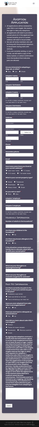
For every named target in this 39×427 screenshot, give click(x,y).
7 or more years (25, 174)
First (7, 83)
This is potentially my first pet (18, 298)
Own (16, 194)
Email (8, 160)
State (21, 136)
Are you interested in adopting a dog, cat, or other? (18, 70)
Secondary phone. (12, 152)
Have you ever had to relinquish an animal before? (19, 312)
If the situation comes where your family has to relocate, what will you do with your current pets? (19, 249)
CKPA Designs (30, 424)
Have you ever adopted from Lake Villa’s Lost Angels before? (18, 303)
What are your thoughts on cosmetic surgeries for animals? (18, 275)
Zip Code (8, 142)
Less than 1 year (13, 171)
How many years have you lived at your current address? (18, 168)
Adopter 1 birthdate (13, 86)
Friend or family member (16, 326)
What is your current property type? (19, 179)
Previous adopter (25, 329)
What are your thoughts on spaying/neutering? (16, 266)
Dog (9, 73)
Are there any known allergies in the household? (19, 239)
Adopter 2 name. (12, 94)
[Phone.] (19, 148)
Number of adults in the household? (19, 222)
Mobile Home (12, 188)
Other (23, 73)
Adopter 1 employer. (14, 199)
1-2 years (26, 171)
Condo (22, 185)
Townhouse (20, 182)
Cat (16, 73)
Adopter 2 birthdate (13, 107)
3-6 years (11, 174)
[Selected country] (7, 148)
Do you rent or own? (13, 192)
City (7, 136)
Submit (9, 403)
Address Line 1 (10, 124)
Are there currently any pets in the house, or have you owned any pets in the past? (19, 289)
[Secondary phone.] (19, 155)
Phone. (9, 145)
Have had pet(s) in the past (17, 296)
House (10, 182)
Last (21, 83)
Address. (9, 119)
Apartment (11, 185)
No (15, 234)
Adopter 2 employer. (13, 206)
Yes (9, 234)
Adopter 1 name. (12, 77)
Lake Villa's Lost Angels (24, 422)
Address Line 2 (10, 130)
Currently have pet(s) (15, 293)
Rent (9, 194)
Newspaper (11, 329)
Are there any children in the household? (16, 231)
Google (10, 323)
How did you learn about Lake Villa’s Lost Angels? (19, 320)
